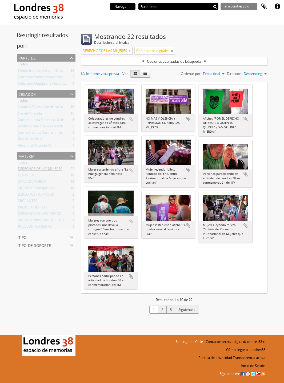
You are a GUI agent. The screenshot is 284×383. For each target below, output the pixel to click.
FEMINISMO (27, 176)
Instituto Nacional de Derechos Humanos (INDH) (56, 127)
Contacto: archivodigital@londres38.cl (235, 341)
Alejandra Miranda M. (35, 146)
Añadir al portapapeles (131, 119)
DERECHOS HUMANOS (36, 195)
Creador (27, 93)
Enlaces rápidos (277, 6)
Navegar (121, 6)
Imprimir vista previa (100, 73)
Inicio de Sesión (253, 365)
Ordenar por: (191, 73)
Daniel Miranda (30, 114)
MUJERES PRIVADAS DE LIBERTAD (44, 221)
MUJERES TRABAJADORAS (37, 189)
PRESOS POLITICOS (33, 208)
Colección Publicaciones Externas (44, 78)
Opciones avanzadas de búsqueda (174, 61)
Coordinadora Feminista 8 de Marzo (46, 120)
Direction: (234, 73)
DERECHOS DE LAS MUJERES (40, 169)
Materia (26, 155)
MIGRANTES (27, 201)
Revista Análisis (30, 139)
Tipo (22, 236)
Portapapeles (264, 6)
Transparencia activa (249, 357)
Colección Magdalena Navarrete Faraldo (49, 84)
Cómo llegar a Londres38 (245, 349)
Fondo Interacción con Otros (40, 71)
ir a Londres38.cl (237, 6)
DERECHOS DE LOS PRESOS (39, 214)
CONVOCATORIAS (32, 182)
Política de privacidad (215, 357)
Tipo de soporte (34, 244)
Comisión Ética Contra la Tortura (43, 133)
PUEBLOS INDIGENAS (35, 227)
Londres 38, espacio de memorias (44, 107)
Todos (23, 65)
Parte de (27, 57)
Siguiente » (186, 309)
